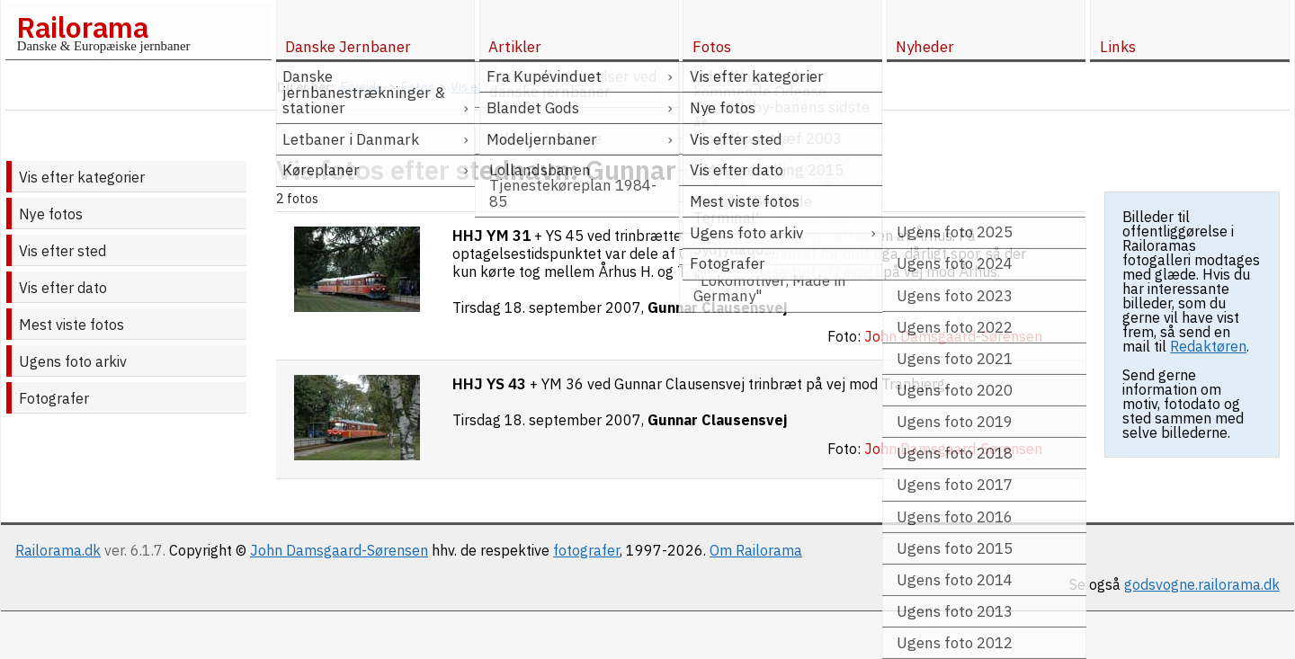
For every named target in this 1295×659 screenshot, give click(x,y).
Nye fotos (51, 214)
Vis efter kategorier (82, 177)
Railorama (82, 27)
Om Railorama (756, 550)
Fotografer (54, 398)
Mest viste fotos (71, 325)
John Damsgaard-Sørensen (339, 550)
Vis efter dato (63, 288)
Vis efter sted (62, 251)
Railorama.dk (58, 550)
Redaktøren (1208, 346)
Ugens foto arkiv (73, 361)
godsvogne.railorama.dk (1202, 584)
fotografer (586, 550)
